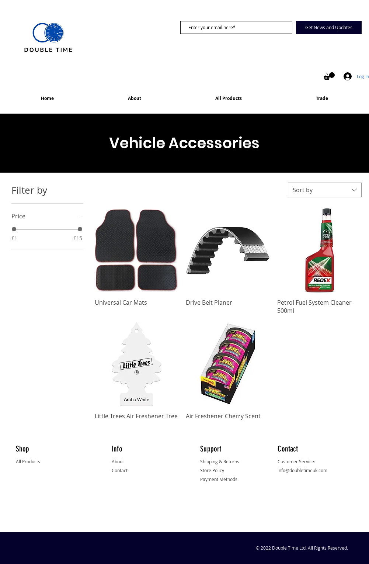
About (118, 461)
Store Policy (212, 470)
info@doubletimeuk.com (302, 470)
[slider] (14, 229)
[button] (329, 76)
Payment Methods (218, 479)
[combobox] (325, 190)
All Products (28, 461)
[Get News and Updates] (329, 27)
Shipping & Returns (219, 461)
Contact (120, 470)
